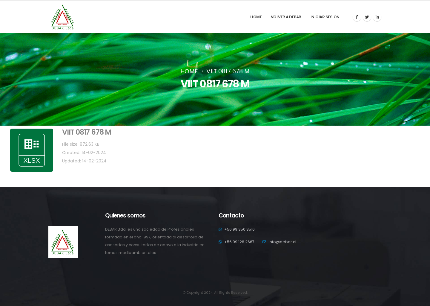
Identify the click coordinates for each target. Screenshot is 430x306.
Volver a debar (286, 17)
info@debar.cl (282, 241)
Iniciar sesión (325, 17)
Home (256, 17)
